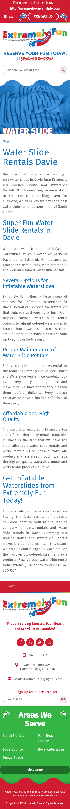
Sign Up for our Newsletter (36, 692)
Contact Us (43, 16)
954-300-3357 (35, 59)
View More (35, 770)
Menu (10, 586)
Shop (6, 141)
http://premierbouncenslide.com (35, 8)
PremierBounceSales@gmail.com (37, 679)
